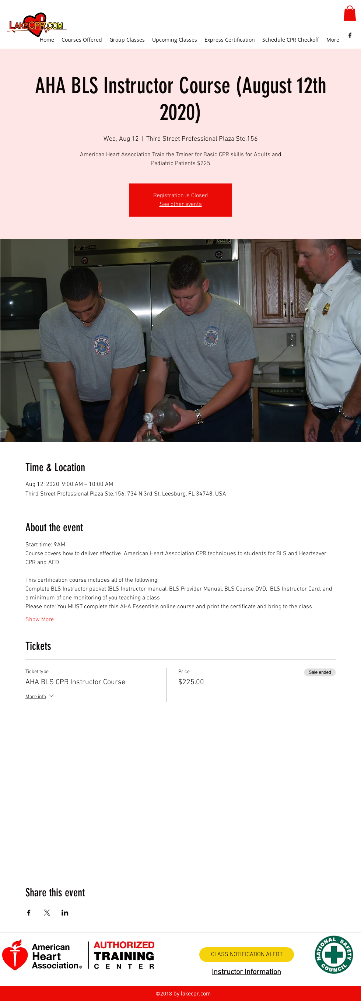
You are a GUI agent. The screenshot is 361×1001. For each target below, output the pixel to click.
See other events (181, 204)
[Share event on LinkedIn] (65, 913)
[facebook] (350, 35)
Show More (39, 619)
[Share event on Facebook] (28, 913)
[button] (349, 13)
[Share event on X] (46, 913)
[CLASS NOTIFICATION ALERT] (246, 954)
